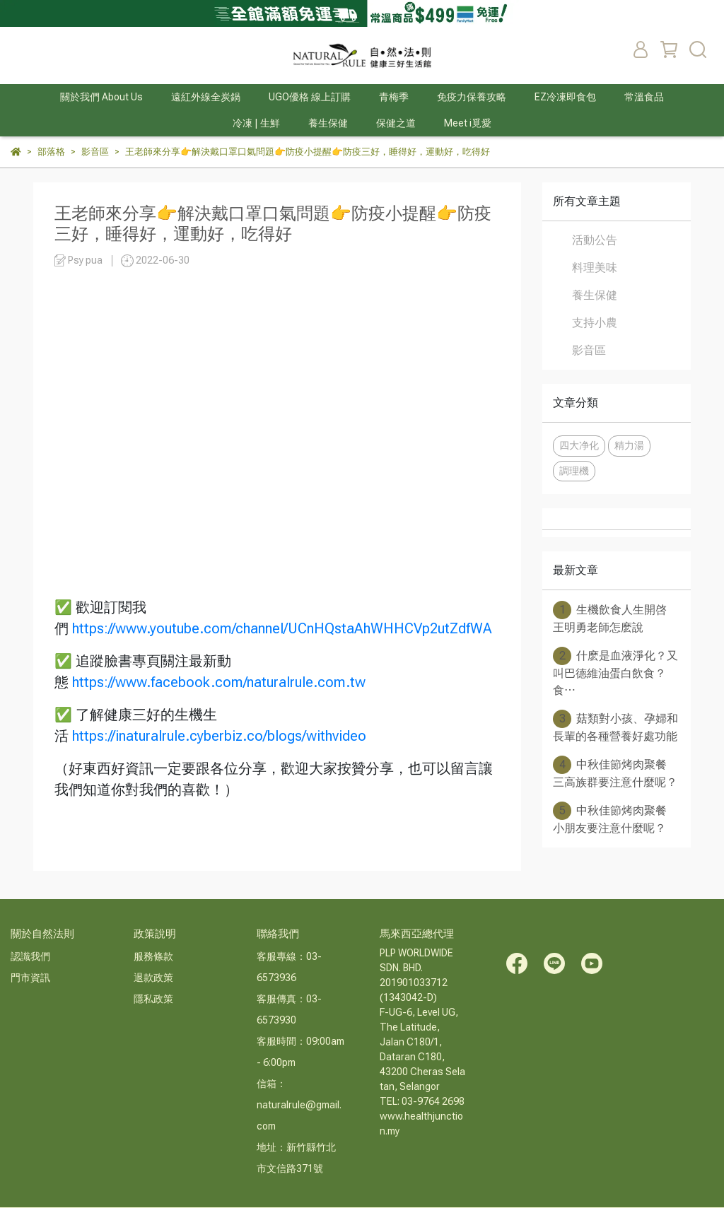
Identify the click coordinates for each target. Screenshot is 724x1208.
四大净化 (579, 446)
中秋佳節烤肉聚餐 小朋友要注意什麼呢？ (610, 818)
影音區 (589, 350)
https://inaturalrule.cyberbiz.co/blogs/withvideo (219, 735)
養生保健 (594, 295)
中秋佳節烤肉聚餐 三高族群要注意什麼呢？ (615, 772)
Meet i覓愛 (467, 123)
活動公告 (594, 240)
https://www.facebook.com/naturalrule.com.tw (219, 682)
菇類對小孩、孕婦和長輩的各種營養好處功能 (615, 726)
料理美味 (594, 267)
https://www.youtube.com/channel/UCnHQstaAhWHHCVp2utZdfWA (282, 628)
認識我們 (30, 956)
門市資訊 (30, 977)
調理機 (574, 471)
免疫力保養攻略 (471, 96)
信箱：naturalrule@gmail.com (299, 1105)
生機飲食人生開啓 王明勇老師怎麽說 (610, 617)
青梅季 (394, 96)
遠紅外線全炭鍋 (205, 96)
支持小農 (594, 322)
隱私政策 (153, 998)
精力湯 (629, 446)
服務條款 (153, 956)
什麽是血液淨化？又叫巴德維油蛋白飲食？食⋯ (615, 672)
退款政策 (153, 977)
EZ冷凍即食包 (565, 96)
